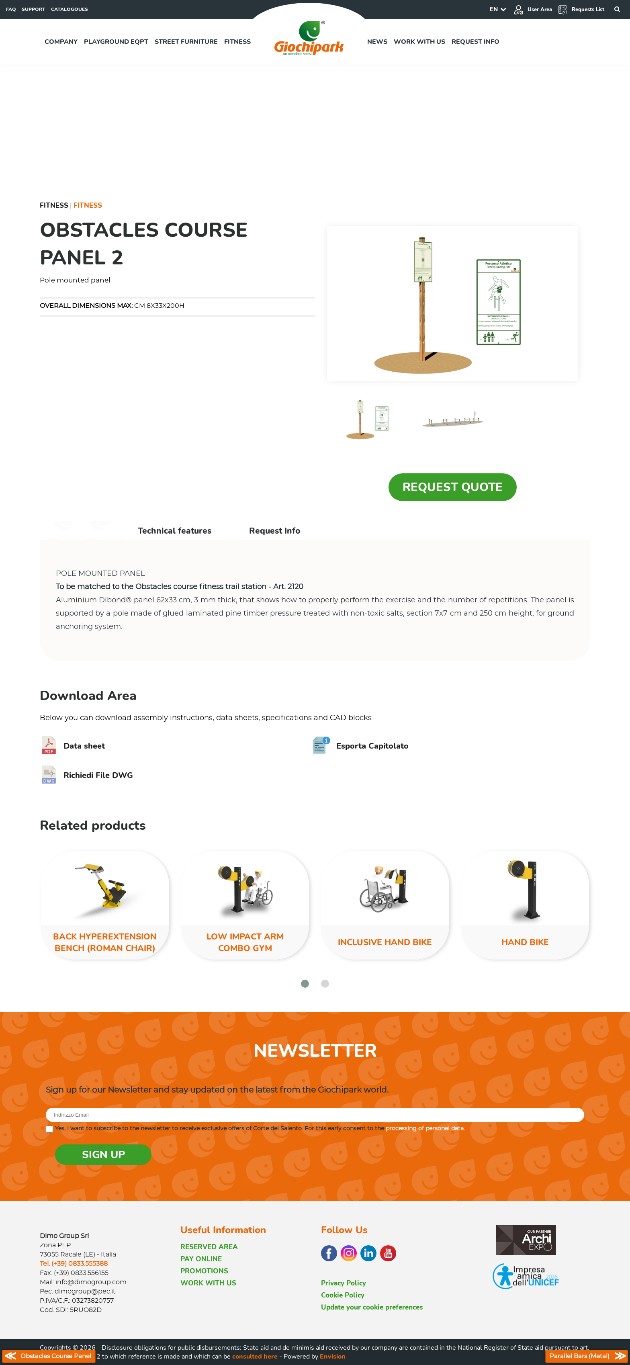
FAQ (11, 9)
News (377, 41)
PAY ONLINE (201, 1259)
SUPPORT (33, 9)
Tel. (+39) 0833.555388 (74, 1264)
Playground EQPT (116, 41)
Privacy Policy (343, 1283)
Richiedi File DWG (86, 775)
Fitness (237, 41)
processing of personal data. (425, 1129)
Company (61, 41)
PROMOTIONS (204, 1271)
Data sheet (72, 746)
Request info (475, 41)
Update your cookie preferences (372, 1307)
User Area (532, 9)
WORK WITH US (208, 1283)
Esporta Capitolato (361, 746)
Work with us (419, 41)
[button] (305, 984)
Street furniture (186, 41)
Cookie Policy (342, 1295)
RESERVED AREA (209, 1247)
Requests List (581, 9)
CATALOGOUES (69, 9)
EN (494, 9)
